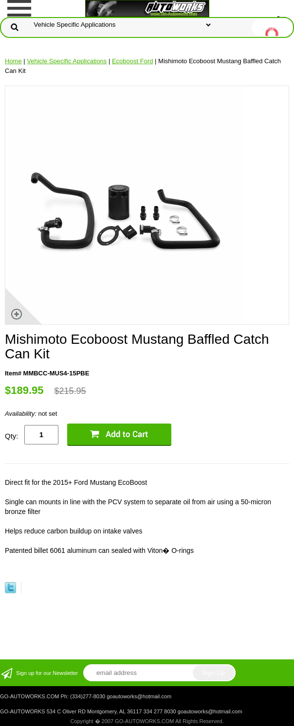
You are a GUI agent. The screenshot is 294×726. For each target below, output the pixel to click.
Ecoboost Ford (132, 61)
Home (13, 61)
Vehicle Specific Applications (67, 61)
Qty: (11, 436)
